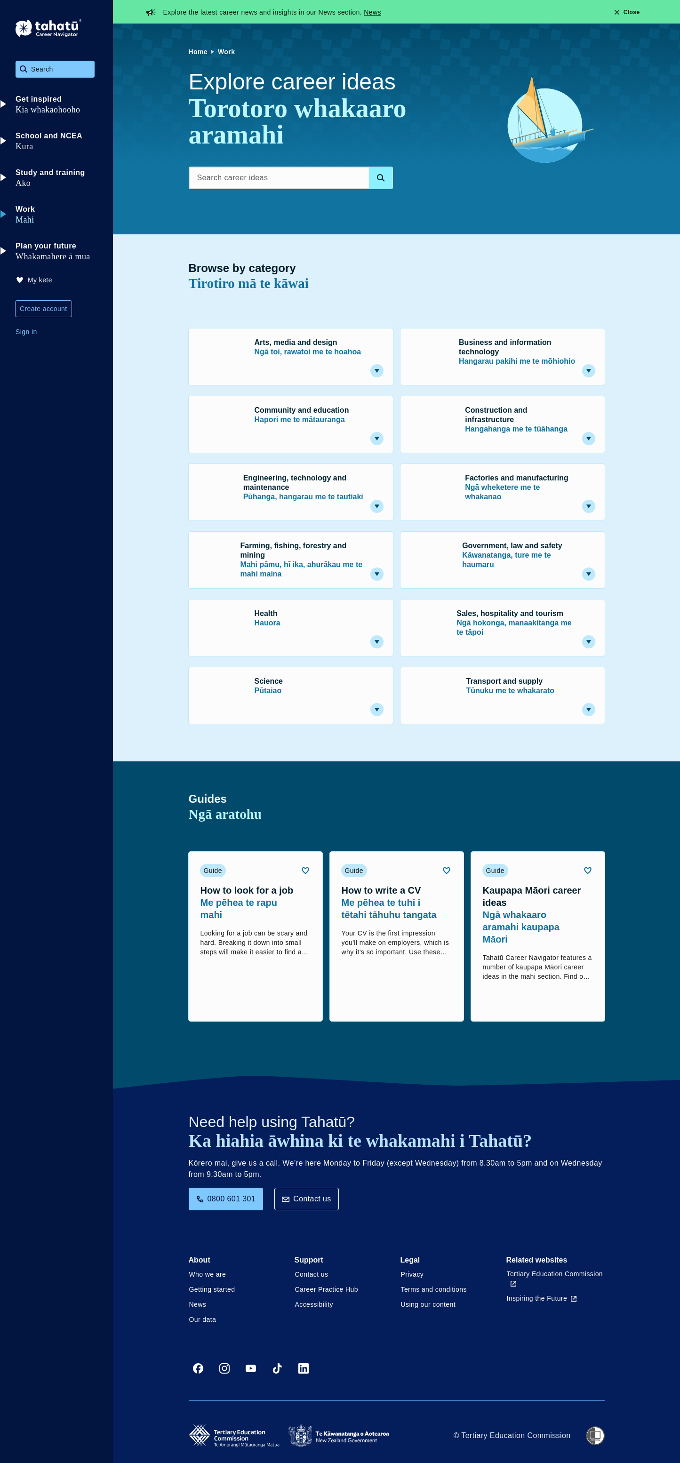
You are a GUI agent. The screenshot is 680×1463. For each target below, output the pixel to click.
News (372, 12)
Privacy (412, 1274)
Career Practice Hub (326, 1289)
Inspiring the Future (542, 1298)
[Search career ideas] (291, 178)
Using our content (428, 1304)
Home (198, 52)
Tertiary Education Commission (555, 1278)
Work (226, 52)
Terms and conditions (434, 1289)
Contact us (306, 1199)
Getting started (212, 1289)
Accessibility (314, 1304)
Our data (202, 1319)
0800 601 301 (226, 1199)
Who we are (207, 1274)
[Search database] (380, 178)
